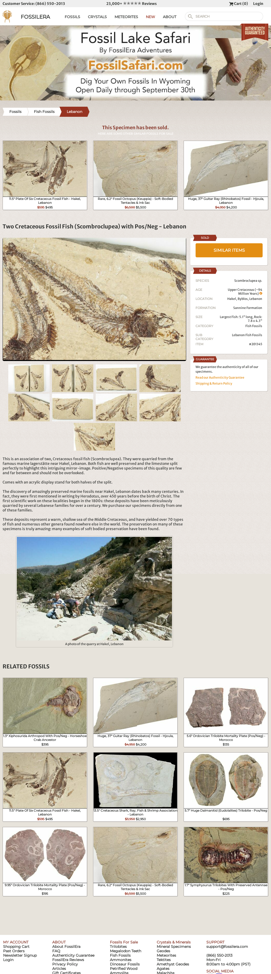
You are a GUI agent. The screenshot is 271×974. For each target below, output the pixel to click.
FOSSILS (72, 17)
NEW (150, 17)
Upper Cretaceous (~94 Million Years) (245, 291)
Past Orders (14, 951)
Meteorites (166, 955)
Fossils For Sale (124, 942)
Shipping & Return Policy (213, 383)
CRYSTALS (97, 17)
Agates (163, 968)
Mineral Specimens (174, 946)
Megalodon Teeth (125, 951)
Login (258, 3)
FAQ (56, 951)
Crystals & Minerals (174, 942)
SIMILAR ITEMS (229, 250)
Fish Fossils (253, 326)
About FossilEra (66, 946)
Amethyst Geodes (173, 964)
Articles (59, 968)
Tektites (164, 959)
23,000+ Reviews (131, 3)
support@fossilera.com (227, 946)
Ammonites (120, 959)
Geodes (163, 951)
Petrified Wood (123, 968)
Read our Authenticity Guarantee (219, 377)
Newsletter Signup (20, 955)
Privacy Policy (65, 964)
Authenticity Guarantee (73, 955)
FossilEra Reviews (68, 959)
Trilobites (118, 946)
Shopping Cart (16, 946)
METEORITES (126, 17)
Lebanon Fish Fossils (247, 335)
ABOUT (169, 17)
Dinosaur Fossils (125, 964)
